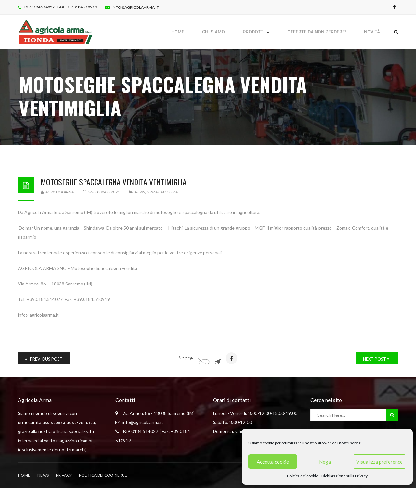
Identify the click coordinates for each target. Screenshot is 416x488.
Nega (325, 462)
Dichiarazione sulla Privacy (344, 475)
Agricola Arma (57, 192)
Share (186, 358)
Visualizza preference (379, 462)
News (140, 192)
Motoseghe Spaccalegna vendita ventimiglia (114, 182)
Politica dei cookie (302, 475)
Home (24, 475)
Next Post (376, 359)
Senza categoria (162, 192)
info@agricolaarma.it (135, 7)
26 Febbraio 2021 (102, 192)
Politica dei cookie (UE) (104, 475)
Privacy (64, 475)
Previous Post (44, 359)
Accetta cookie (273, 462)
